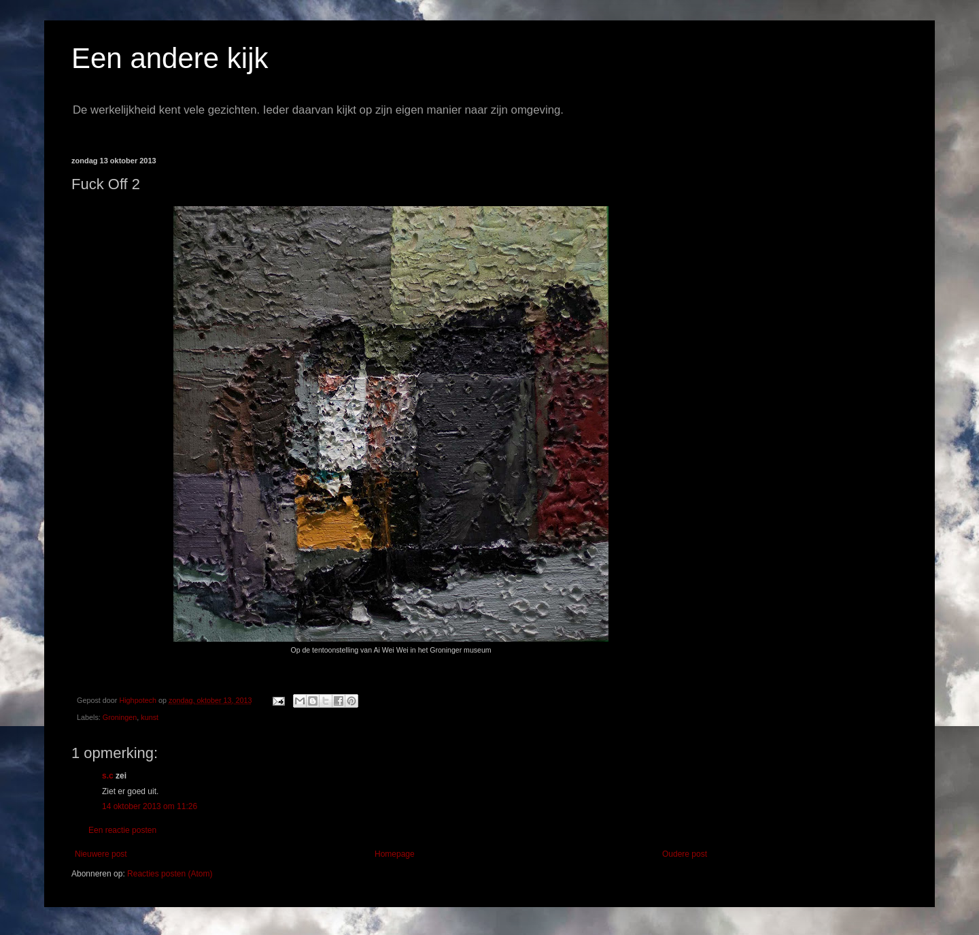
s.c (108, 776)
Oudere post (684, 854)
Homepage (395, 854)
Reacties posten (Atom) (169, 874)
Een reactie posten (122, 830)
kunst (149, 717)
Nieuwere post (101, 854)
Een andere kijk (170, 58)
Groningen (120, 717)
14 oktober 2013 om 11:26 (149, 806)
